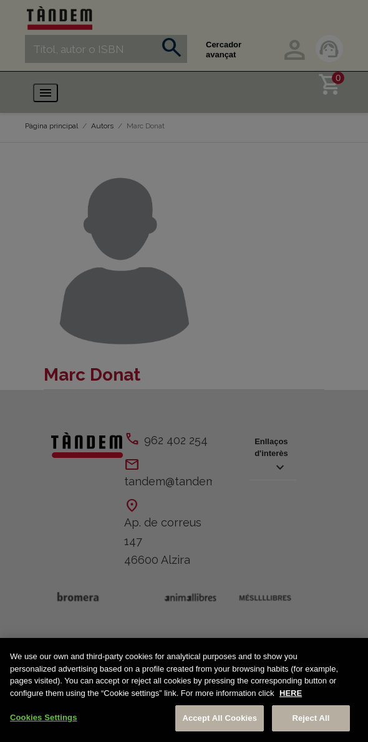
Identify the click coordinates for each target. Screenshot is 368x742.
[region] (184, 690)
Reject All (310, 718)
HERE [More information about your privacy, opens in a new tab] (290, 693)
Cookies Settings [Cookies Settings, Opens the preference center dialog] (43, 717)
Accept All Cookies (219, 718)
